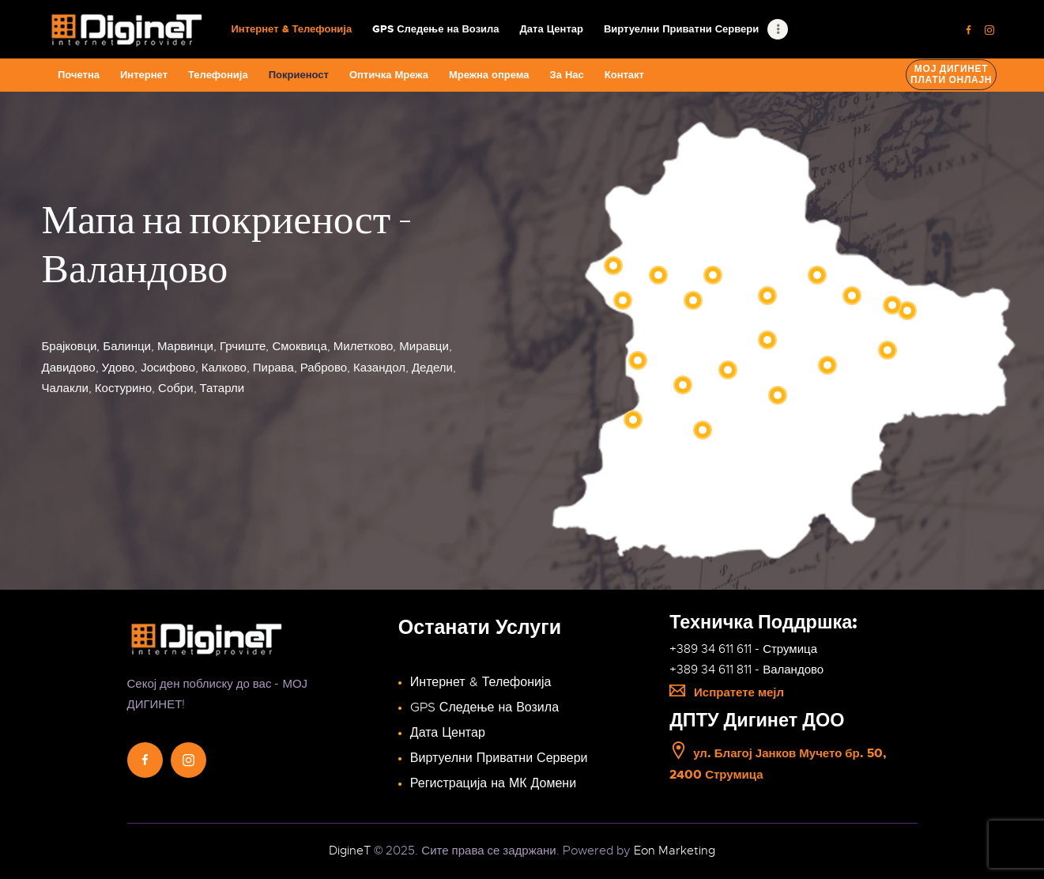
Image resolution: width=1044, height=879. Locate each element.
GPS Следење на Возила (484, 707)
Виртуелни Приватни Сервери (499, 758)
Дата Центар (447, 733)
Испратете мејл (726, 692)
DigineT (350, 850)
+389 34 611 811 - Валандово (746, 669)
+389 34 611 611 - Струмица (743, 649)
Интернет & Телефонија (481, 682)
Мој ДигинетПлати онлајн (951, 74)
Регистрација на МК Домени (493, 783)
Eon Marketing (674, 850)
